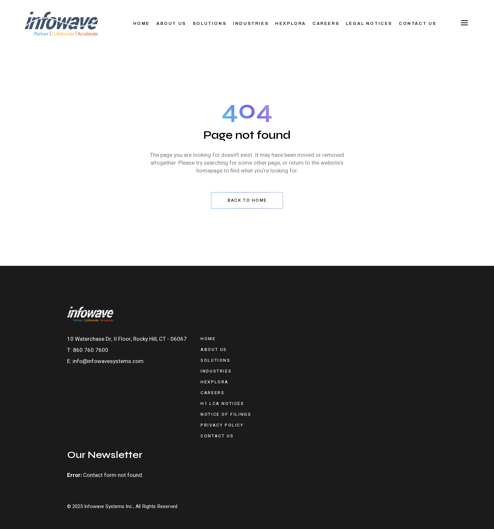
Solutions (215, 360)
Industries (216, 371)
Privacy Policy (222, 425)
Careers (212, 393)
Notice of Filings (226, 414)
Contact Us (217, 436)
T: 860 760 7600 (87, 350)
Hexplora (215, 382)
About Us (214, 349)
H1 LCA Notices (222, 403)
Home (208, 339)
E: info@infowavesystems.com (105, 361)
